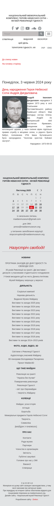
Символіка (26, 423)
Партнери (27, 445)
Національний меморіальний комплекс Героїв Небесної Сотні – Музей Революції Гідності (27, 18)
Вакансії (27, 464)
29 (36, 210)
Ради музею (27, 441)
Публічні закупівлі (27, 456)
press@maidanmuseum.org (27, 226)
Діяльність (26, 286)
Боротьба (25, 411)
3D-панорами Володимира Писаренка (26, 359)
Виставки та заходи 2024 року (26, 306)
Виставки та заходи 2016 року (26, 336)
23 (40, 207)
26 (22, 210)
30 (40, 210)
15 (36, 204)
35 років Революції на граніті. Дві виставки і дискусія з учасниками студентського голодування (26, 271)
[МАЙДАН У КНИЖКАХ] (26, 426)
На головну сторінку (11, 64)
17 (13, 207)
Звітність (27, 453)
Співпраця (27, 468)
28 (31, 210)
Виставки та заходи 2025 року (26, 303)
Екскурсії (42, 39)
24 (13, 210)
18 (18, 207)
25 (18, 210)
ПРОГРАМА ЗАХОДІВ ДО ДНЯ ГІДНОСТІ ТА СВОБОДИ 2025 (26, 264)
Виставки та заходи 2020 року (26, 321)
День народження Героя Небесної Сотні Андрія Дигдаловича (25, 91)
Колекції (26, 398)
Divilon (35, 499)
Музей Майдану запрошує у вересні (26, 280)
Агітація (26, 408)
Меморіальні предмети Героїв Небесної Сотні (26, 415)
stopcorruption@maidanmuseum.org (27, 234)
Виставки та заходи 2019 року (26, 325)
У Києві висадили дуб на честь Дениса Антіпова (25, 276)
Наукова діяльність (26, 295)
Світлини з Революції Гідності (26, 351)
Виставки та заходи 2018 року (26, 329)
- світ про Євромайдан (25, 389)
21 (31, 207)
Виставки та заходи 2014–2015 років (26, 340)
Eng (50, 48)
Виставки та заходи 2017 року (26, 333)
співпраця (7, 39)
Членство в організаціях (27, 449)
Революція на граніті (26, 374)
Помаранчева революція (25, 381)
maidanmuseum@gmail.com (27, 219)
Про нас (27, 432)
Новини (25, 257)
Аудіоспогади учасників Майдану (26, 355)
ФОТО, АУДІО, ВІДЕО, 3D (26, 346)
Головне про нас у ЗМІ (27, 460)
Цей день (25, 43)
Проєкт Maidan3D (26, 363)
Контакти (27, 438)
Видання (28, 39)
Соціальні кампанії (26, 291)
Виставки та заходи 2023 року (26, 310)
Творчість (25, 419)
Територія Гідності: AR (24, 47)
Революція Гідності (26, 385)
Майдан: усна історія (26, 404)
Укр (43, 48)
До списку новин (9, 59)
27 (27, 210)
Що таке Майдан (26, 368)
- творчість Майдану (26, 393)
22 (36, 207)
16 (40, 204)
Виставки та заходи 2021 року (26, 318)
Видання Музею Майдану (26, 299)
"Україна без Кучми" (26, 378)
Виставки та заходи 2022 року (26, 314)
